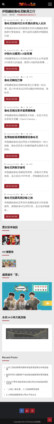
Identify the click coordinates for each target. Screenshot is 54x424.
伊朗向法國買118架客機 (18, 53)
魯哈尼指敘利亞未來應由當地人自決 (25, 23)
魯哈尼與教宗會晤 (14, 167)
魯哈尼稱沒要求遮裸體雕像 (19, 110)
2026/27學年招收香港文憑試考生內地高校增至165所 (27, 382)
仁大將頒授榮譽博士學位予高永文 (21, 395)
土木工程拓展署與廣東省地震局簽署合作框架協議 (27, 368)
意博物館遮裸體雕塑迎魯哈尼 (21, 137)
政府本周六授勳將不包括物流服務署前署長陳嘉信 (27, 375)
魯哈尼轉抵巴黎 (13, 80)
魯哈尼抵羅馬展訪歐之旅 (18, 197)
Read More (12, 42)
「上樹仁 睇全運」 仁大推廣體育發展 (22, 389)
